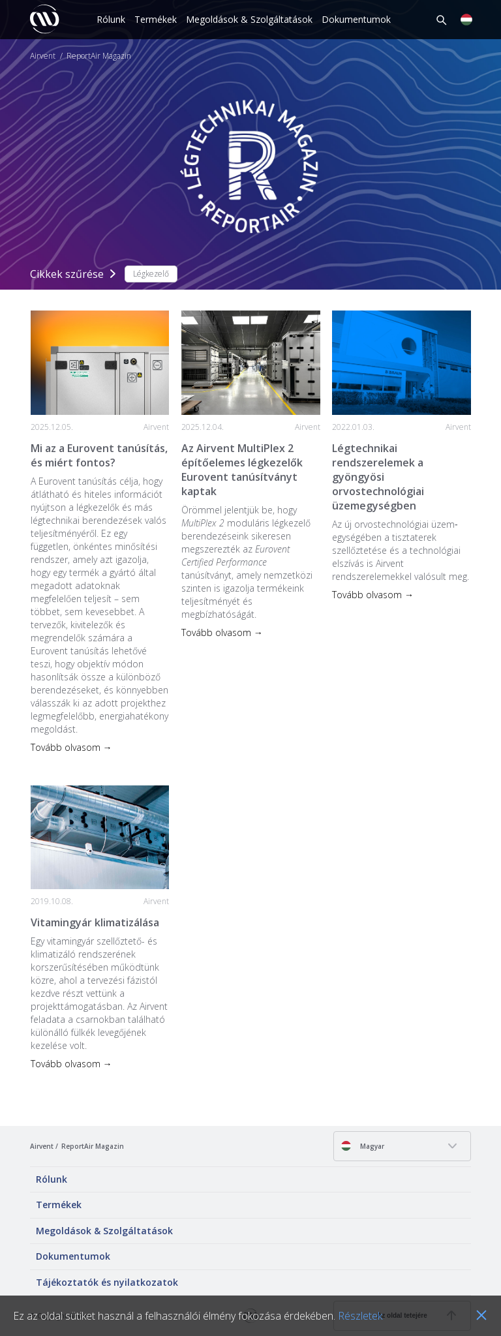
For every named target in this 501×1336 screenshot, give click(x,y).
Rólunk (111, 19)
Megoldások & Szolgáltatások (249, 19)
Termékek (155, 19)
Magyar (362, 1145)
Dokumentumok (356, 19)
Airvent (42, 56)
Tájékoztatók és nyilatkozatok (107, 1282)
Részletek (360, 1316)
